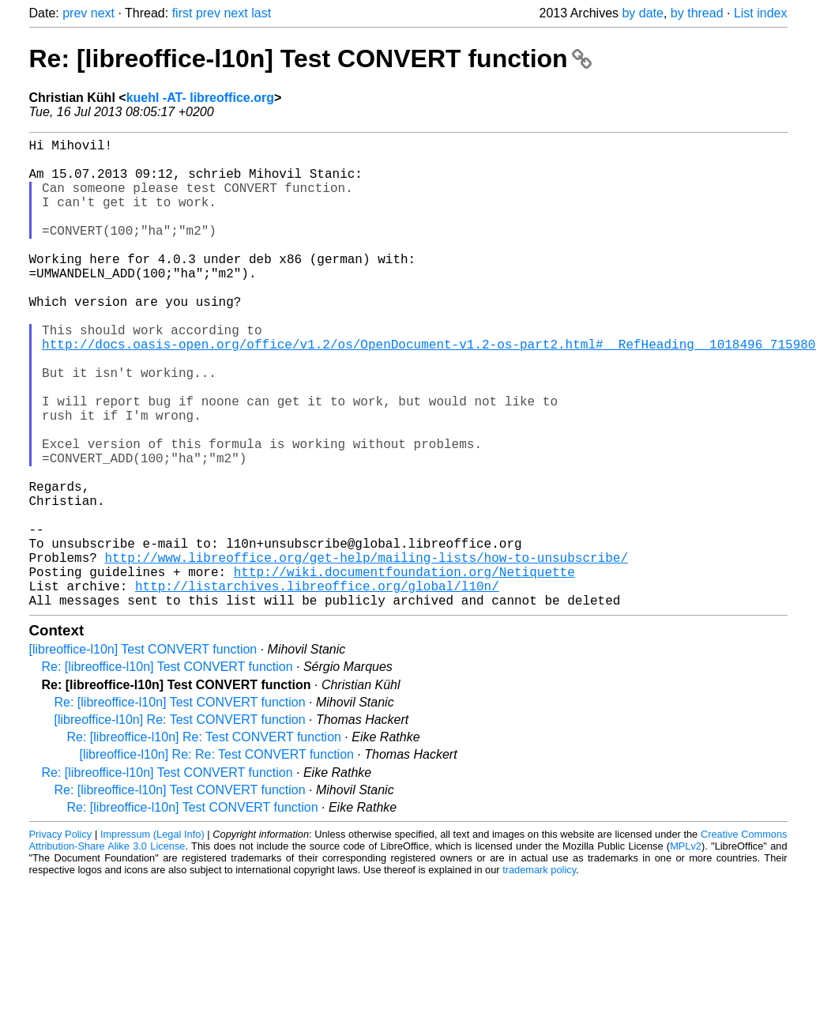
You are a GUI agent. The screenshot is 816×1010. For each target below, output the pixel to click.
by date (642, 13)
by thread (697, 13)
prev (74, 13)
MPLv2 (685, 950)
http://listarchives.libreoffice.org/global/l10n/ (317, 686)
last (261, 13)
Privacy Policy (60, 938)
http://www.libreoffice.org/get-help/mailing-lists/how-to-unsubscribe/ (366, 652)
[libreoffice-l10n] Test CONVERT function (143, 753)
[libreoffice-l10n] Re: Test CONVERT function (180, 824)
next (103, 13)
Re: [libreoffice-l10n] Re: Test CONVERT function (204, 841)
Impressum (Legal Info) (152, 938)
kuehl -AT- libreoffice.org (200, 97)
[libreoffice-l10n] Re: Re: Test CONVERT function (217, 858)
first (182, 13)
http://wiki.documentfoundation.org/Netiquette (404, 669)
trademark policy (539, 974)
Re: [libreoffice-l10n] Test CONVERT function (310, 58)
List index (761, 13)
